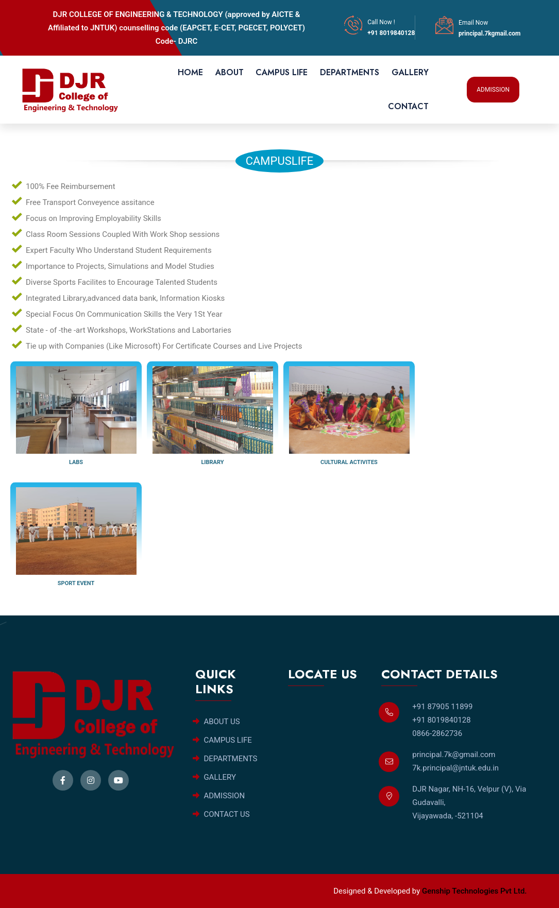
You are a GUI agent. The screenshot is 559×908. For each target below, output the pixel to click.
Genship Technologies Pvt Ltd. (474, 891)
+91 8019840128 (391, 33)
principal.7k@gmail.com (453, 754)
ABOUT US (216, 721)
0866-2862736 (437, 733)
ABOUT (229, 72)
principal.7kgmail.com (489, 33)
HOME (190, 72)
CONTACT (408, 106)
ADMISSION (493, 89)
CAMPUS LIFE (282, 72)
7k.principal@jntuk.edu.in (455, 768)
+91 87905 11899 (442, 706)
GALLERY (410, 72)
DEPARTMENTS (349, 72)
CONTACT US (221, 814)
